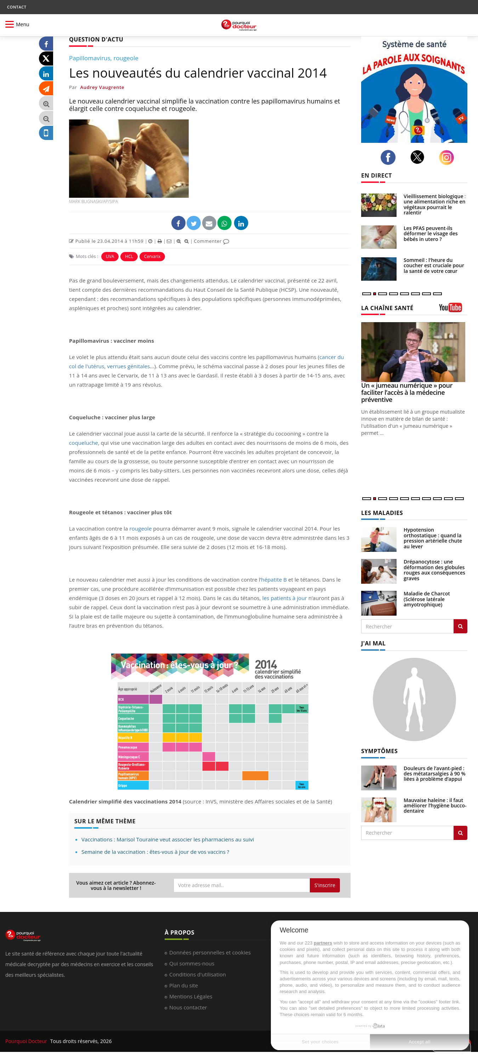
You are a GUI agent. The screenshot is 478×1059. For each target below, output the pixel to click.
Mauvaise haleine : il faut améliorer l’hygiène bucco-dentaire (435, 805)
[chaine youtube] (453, 310)
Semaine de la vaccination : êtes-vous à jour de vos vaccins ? (155, 851)
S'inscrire (324, 885)
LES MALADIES (382, 513)
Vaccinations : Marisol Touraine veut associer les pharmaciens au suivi (167, 839)
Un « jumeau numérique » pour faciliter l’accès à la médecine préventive (407, 392)
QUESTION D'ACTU (96, 39)
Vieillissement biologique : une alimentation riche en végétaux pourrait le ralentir (435, 204)
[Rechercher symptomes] (460, 833)
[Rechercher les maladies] (460, 626)
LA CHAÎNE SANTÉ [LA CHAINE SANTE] (387, 308)
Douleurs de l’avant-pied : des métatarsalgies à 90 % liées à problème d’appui (435, 774)
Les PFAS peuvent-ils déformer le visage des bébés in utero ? (431, 233)
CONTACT (16, 7)
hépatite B (274, 579)
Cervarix (152, 256)
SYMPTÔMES (379, 751)
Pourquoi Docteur (27, 1041)
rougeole (141, 528)
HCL (129, 256)
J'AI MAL (373, 643)
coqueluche (83, 442)
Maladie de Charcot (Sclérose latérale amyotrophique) (427, 599)
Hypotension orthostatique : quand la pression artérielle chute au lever (433, 537)
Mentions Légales (190, 996)
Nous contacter (188, 1007)
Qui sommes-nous (191, 963)
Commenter (211, 241)
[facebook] (390, 157)
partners (323, 943)
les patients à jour (284, 597)
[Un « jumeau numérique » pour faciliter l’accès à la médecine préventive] (414, 352)
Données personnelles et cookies (210, 952)
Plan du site (183, 985)
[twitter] (419, 157)
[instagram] (448, 157)
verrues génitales (128, 366)
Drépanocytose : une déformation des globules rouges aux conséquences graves (434, 569)
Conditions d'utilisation (197, 974)
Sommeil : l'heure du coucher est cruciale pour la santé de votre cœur (434, 265)
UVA (110, 256)
